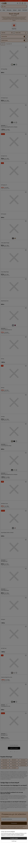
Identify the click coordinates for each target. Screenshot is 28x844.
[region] (14, 836)
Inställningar (14, 841)
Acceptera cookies (14, 838)
